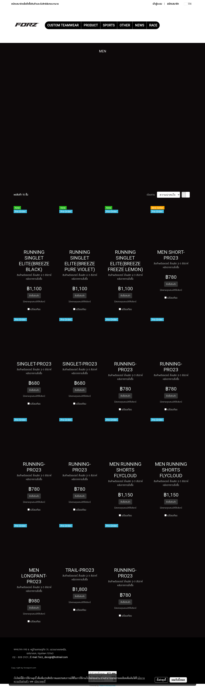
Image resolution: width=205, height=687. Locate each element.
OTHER (125, 25)
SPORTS (109, 25)
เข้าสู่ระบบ (157, 4)
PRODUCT (91, 25)
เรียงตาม (152, 195)
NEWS (139, 25)
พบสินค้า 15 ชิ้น (21, 195)
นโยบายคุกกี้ (39, 681)
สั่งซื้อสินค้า (34, 295)
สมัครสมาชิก (173, 4)
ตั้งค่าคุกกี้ (161, 679)
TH (187, 3)
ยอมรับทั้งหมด (178, 679)
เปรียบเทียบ (35, 309)
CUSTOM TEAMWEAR (63, 25)
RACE (153, 25)
